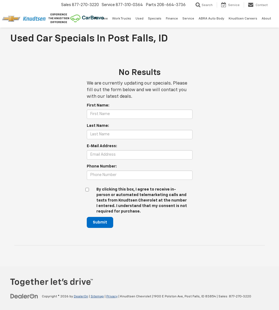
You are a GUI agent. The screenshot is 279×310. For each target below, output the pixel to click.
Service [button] (188, 18)
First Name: (98, 105)
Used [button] (139, 18)
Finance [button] (172, 18)
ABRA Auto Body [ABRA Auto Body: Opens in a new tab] (211, 18)
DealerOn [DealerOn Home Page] (81, 296)
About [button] (266, 18)
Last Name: (98, 126)
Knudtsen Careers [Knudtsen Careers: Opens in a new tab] (243, 18)
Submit (100, 222)
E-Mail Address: (102, 146)
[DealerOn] (24, 296)
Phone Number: (102, 166)
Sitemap (97, 296)
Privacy (112, 296)
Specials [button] (154, 18)
